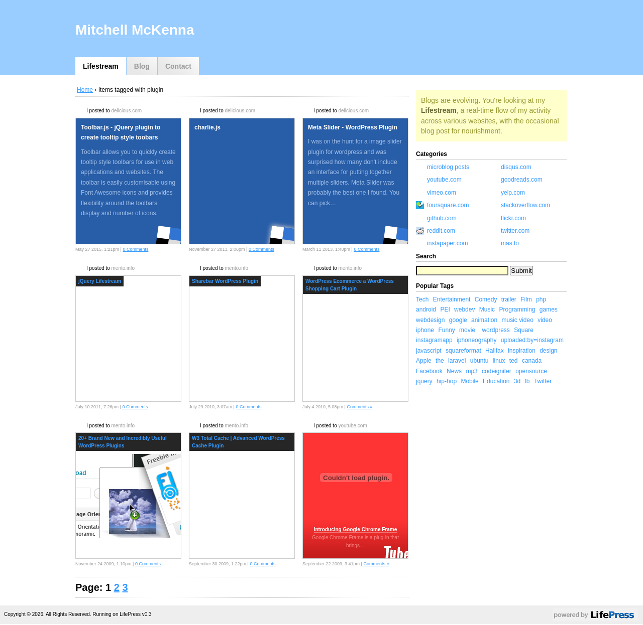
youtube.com (352, 425)
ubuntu (479, 360)
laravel (457, 360)
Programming (517, 309)
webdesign (430, 320)
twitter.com (515, 230)
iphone (425, 330)
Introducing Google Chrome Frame (355, 529)
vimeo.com (441, 192)
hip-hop (447, 381)
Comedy (486, 299)
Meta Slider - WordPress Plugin (352, 127)
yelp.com (513, 192)
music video (517, 320)
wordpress (495, 330)
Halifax (494, 350)
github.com (442, 218)
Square (523, 330)
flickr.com (513, 218)
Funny (446, 330)
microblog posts (448, 167)
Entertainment (452, 299)
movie (467, 330)
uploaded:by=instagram (532, 340)
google (458, 320)
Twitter (543, 381)
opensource (531, 371)
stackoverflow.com (525, 205)
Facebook (429, 371)
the (440, 360)
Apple (424, 360)
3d (517, 381)
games (549, 309)
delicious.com (126, 110)
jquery (424, 381)
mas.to (510, 243)
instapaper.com (447, 243)
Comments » (359, 406)
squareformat (463, 350)
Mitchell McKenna (134, 30)
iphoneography (476, 340)
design (548, 350)
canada (532, 360)
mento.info (123, 268)
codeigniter (496, 371)
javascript (429, 350)
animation (484, 320)
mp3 (471, 371)
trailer (508, 299)
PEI (445, 309)
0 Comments (135, 249)
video (545, 320)
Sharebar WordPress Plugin (225, 281)
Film (526, 299)
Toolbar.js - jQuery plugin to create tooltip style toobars (120, 132)
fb (527, 381)
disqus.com (516, 167)
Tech (422, 299)
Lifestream (101, 66)
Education (496, 381)
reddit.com (441, 230)
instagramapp (434, 340)
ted (513, 360)
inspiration (521, 350)
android (426, 309)
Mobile (469, 381)
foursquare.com (448, 205)
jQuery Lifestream (99, 281)
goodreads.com (522, 179)
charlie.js (207, 127)
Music (487, 309)
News (454, 371)
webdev (464, 309)
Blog (142, 66)
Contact (178, 66)
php (541, 299)
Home (85, 89)
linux (499, 360)
